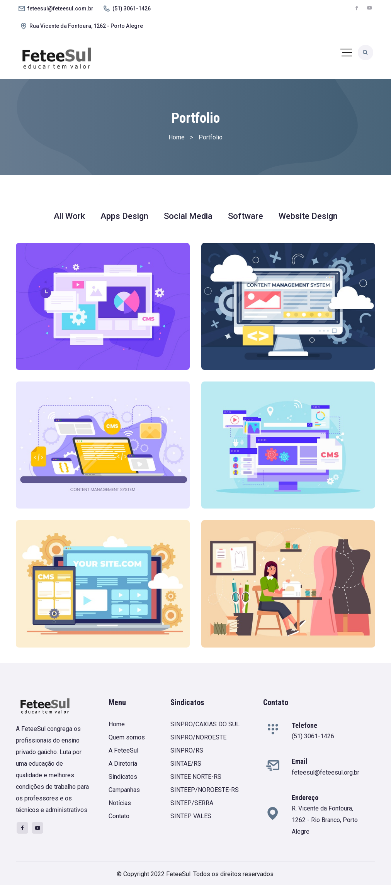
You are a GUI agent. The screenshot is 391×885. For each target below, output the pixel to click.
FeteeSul (178, 874)
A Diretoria (123, 763)
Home (117, 724)
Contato (119, 816)
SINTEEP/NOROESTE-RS (204, 789)
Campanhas (124, 789)
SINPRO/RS (186, 750)
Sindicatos (123, 776)
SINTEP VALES (190, 816)
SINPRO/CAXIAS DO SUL (205, 724)
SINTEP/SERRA (191, 803)
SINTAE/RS (185, 763)
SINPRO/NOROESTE (198, 737)
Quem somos (127, 737)
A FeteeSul (123, 750)
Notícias (120, 803)
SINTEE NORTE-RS (195, 776)
